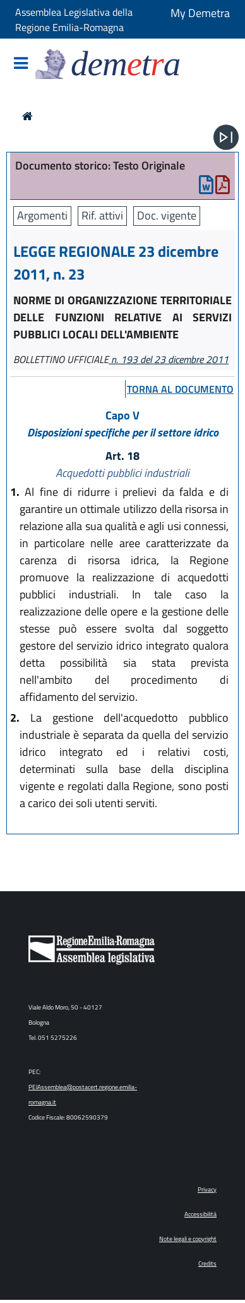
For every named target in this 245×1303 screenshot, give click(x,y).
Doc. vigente (166, 215)
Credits (207, 1263)
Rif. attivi (102, 215)
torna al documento (180, 389)
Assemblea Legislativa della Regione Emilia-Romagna (74, 19)
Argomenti (42, 215)
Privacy (207, 1189)
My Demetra (200, 13)
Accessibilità (200, 1214)
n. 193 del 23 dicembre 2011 (169, 359)
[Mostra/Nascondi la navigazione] (21, 64)
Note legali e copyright (188, 1239)
